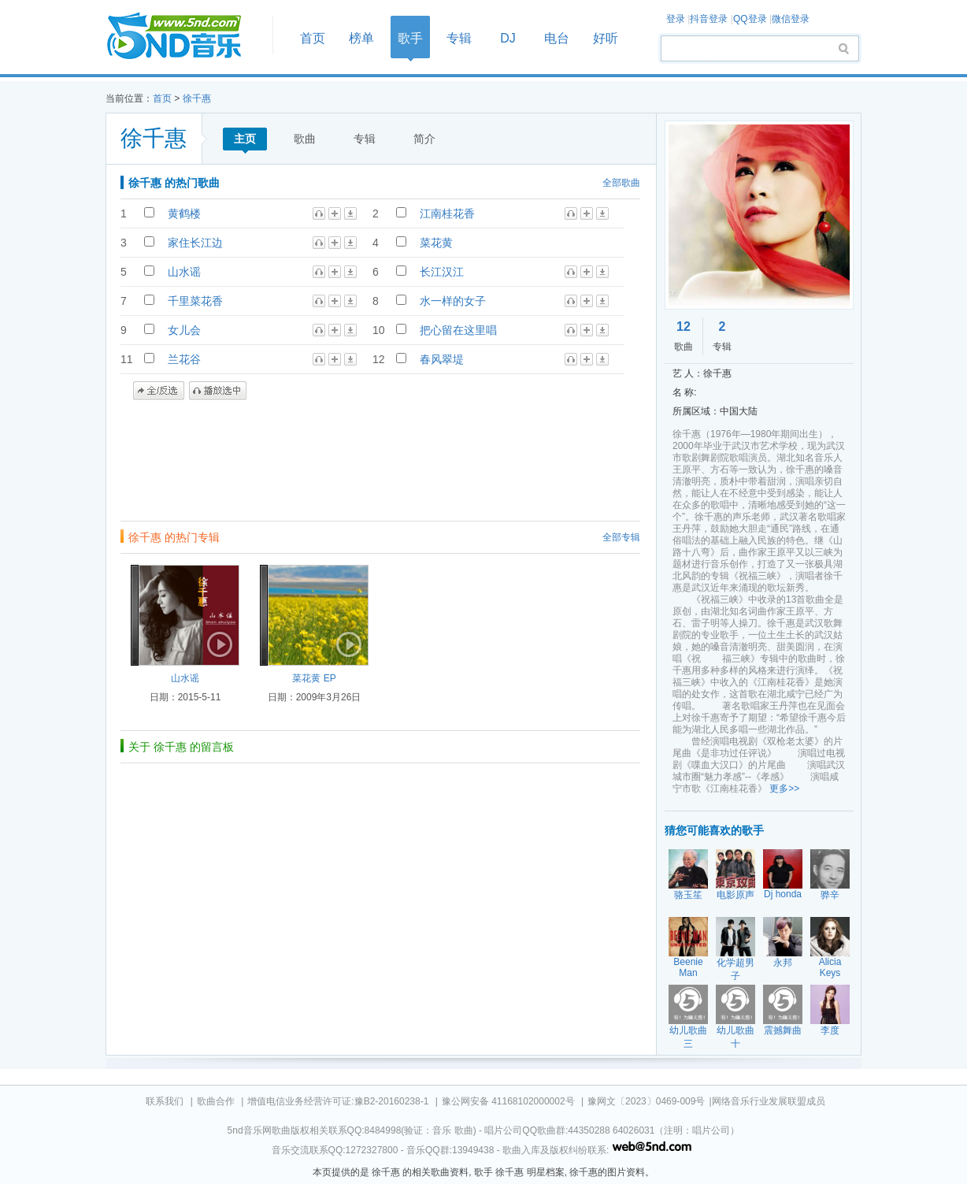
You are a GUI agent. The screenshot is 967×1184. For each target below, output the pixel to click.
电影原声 (735, 894)
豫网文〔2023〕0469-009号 (646, 1101)
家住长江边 (195, 242)
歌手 (410, 38)
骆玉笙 (688, 894)
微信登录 (791, 18)
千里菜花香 (195, 301)
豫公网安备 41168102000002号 (508, 1101)
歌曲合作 (216, 1101)
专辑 (459, 38)
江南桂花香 (447, 213)
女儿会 (184, 330)
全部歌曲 (621, 182)
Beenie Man (687, 967)
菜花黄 (436, 242)
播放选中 (217, 390)
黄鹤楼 (184, 213)
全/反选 (158, 390)
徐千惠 (197, 98)
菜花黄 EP (313, 678)
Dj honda (783, 894)
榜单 (361, 38)
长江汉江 (442, 271)
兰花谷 (184, 359)
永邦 (782, 962)
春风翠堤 (442, 359)
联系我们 (164, 1101)
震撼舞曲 (783, 1030)
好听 (605, 38)
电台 (556, 38)
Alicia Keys (830, 967)
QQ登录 (750, 18)
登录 (675, 18)
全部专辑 (621, 537)
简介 (424, 138)
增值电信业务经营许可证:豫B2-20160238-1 (337, 1101)
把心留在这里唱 (458, 330)
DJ (508, 38)
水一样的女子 (453, 301)
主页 (245, 138)
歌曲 (305, 138)
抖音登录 (709, 18)
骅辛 (830, 894)
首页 (184, 37)
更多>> (784, 788)
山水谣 (184, 271)
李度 (830, 1030)
